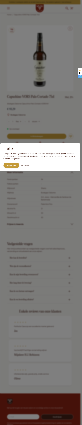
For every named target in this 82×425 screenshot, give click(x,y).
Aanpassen (25, 165)
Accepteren (11, 165)
